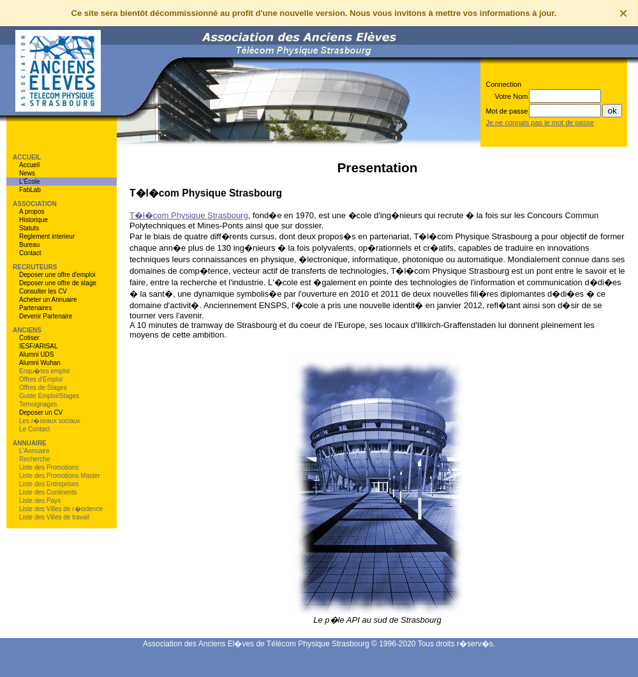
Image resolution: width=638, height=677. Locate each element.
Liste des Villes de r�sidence (61, 508)
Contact (30, 253)
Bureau (29, 244)
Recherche (34, 459)
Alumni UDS (36, 354)
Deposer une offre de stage (57, 282)
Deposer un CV (41, 412)
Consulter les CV (43, 291)
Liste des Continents (48, 492)
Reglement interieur (47, 236)
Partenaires (35, 307)
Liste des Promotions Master (59, 475)
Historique (33, 219)
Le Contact (34, 429)
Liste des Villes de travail (54, 517)
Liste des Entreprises (48, 483)
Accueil (29, 164)
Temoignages (38, 404)
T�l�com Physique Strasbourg (189, 215)
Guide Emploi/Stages (49, 395)
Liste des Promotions (48, 467)
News (27, 173)
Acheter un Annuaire (48, 299)
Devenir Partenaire (45, 316)
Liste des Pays (40, 500)
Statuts (29, 228)
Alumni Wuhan (40, 362)
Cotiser (29, 337)
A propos (31, 211)
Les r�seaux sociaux (49, 420)
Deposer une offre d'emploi (57, 274)
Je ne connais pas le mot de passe (539, 122)
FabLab (30, 189)
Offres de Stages (43, 387)
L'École (29, 181)
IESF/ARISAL (38, 346)
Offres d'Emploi (41, 379)
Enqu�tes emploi (44, 371)
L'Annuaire (34, 450)
